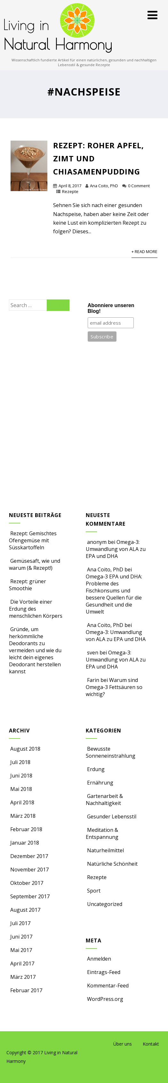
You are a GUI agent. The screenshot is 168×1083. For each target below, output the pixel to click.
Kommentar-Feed (107, 985)
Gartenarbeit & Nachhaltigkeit (104, 800)
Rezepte (70, 191)
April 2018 (22, 802)
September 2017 (30, 896)
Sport (93, 890)
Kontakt (151, 1044)
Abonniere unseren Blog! (111, 308)
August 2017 (25, 909)
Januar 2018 (24, 842)
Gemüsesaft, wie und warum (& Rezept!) (34, 564)
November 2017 (29, 869)
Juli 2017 (20, 923)
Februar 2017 (26, 990)
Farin (93, 680)
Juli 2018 (20, 762)
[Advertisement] (39, 419)
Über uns (122, 1044)
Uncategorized (104, 904)
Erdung (95, 769)
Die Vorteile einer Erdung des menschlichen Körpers (35, 608)
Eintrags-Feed (103, 972)
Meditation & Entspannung (102, 833)
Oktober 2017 (26, 882)
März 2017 (23, 976)
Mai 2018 (21, 789)
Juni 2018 (21, 775)
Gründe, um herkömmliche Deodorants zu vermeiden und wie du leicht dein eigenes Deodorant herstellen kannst (35, 650)
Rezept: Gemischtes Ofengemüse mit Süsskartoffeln (33, 540)
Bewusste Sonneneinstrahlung (110, 752)
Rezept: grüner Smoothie (27, 585)
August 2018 (25, 748)
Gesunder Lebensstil (111, 816)
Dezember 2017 (29, 856)
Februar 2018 (26, 829)
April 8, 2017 (70, 186)
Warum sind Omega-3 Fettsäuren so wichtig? (114, 687)
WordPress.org (104, 998)
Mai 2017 (21, 950)
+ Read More (144, 251)
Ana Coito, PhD (104, 186)
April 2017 (22, 963)
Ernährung (99, 782)
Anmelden (98, 958)
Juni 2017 (21, 936)
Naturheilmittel (105, 850)
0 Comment (139, 186)
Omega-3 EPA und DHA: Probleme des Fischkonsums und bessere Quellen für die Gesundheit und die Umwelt (114, 594)
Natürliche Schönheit (112, 863)
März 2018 (23, 815)
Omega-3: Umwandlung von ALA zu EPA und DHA (116, 549)
